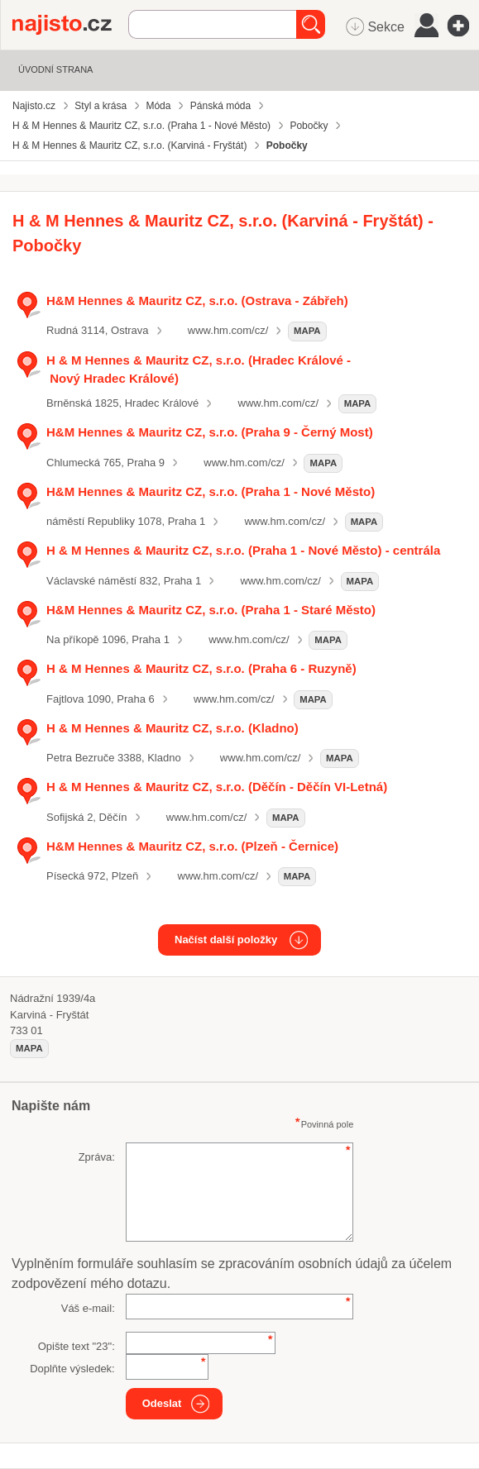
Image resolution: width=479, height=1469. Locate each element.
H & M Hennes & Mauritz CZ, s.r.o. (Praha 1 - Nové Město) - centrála (243, 550)
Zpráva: (97, 1157)
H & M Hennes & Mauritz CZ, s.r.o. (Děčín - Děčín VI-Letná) (216, 787)
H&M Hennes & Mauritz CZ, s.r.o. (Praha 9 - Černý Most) (209, 432)
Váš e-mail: (88, 1308)
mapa (307, 331)
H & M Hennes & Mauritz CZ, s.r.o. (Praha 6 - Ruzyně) (201, 668)
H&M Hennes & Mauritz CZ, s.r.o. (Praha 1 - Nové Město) (210, 491)
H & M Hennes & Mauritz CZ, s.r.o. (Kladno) (172, 728)
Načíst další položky (226, 939)
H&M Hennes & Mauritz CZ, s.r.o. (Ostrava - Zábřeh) (197, 300)
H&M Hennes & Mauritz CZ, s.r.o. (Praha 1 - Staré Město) (211, 610)
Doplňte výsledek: (72, 1368)
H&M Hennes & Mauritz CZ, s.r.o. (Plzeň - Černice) (192, 846)
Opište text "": (76, 1346)
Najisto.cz (70, 24)
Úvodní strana (55, 69)
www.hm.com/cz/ (228, 330)
